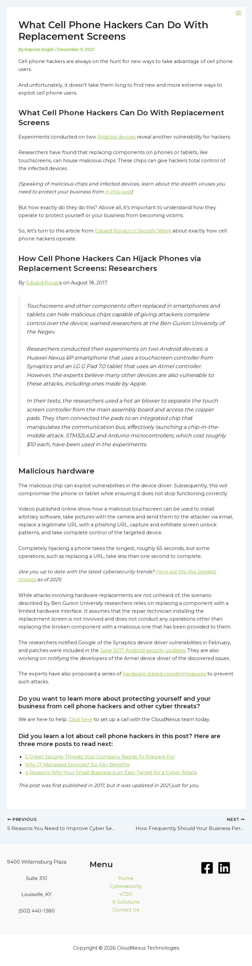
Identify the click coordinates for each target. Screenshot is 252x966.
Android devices (116, 137)
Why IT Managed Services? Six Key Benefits (77, 765)
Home (126, 878)
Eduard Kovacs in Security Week (133, 231)
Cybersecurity (126, 886)
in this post (118, 192)
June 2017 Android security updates (142, 650)
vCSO (126, 894)
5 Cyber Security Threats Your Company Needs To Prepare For (100, 757)
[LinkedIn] (224, 867)
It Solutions (125, 902)
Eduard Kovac (42, 283)
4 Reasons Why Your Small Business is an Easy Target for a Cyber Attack (111, 773)
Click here (81, 719)
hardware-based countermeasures (165, 674)
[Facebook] (207, 867)
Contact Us (126, 910)
